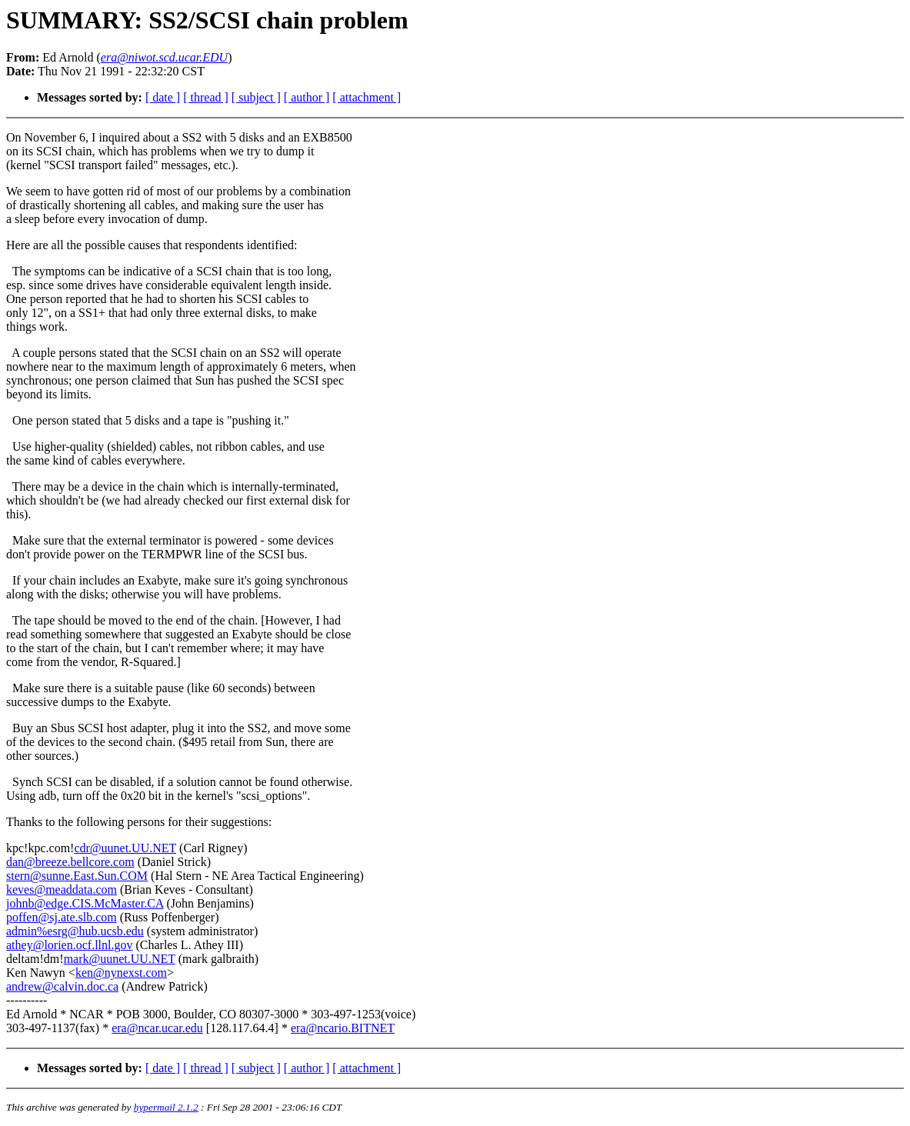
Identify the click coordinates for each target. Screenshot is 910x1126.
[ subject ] (256, 97)
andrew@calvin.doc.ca (62, 986)
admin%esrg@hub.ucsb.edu (75, 931)
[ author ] (307, 97)
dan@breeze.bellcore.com (70, 861)
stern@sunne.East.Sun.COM (77, 875)
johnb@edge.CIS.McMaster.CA (85, 903)
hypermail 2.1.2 (166, 1107)
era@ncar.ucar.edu (157, 1027)
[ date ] (162, 97)
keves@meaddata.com (61, 889)
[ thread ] (205, 97)
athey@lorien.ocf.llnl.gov (69, 944)
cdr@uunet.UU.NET (125, 847)
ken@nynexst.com (121, 972)
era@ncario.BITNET (343, 1027)
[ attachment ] (366, 97)
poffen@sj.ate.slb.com (61, 917)
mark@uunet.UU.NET (119, 958)
